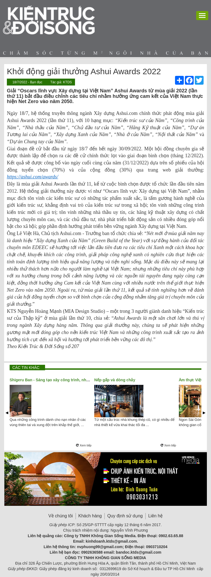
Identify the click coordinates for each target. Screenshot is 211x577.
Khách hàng (90, 515)
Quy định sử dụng (125, 515)
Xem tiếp (83, 445)
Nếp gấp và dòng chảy (114, 380)
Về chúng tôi (60, 515)
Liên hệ (155, 515)
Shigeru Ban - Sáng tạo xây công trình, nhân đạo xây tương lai (66, 380)
